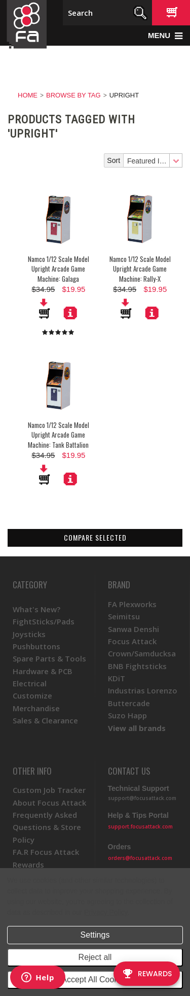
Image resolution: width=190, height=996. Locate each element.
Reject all (95, 957)
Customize (32, 695)
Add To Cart (45, 308)
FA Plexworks (132, 604)
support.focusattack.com (140, 826)
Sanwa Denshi (133, 629)
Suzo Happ (127, 715)
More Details (70, 312)
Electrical (30, 683)
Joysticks (29, 634)
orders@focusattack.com (140, 857)
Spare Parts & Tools (49, 658)
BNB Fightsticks (137, 666)
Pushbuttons (36, 646)
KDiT (116, 678)
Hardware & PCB (42, 671)
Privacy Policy (105, 912)
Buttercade (129, 703)
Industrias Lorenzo (142, 690)
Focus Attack (132, 641)
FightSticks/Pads (43, 621)
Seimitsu (124, 616)
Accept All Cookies (95, 979)
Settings (95, 935)
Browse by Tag (73, 95)
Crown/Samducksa (142, 653)
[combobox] (152, 160)
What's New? (36, 609)
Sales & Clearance (45, 720)
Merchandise (36, 708)
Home (27, 95)
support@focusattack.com (142, 798)
